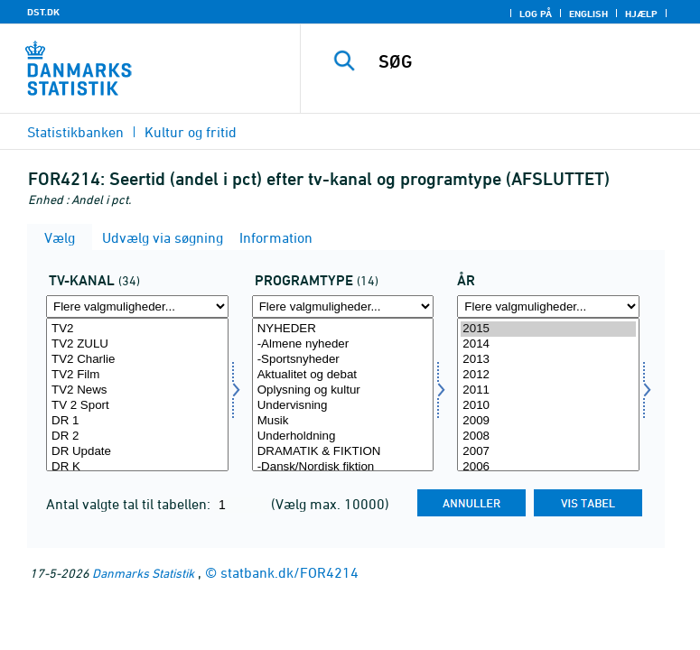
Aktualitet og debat (343, 375)
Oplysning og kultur (343, 390)
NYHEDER (343, 329)
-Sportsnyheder (343, 359)
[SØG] (529, 61)
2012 (548, 375)
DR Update (137, 452)
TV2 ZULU (137, 344)
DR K (137, 467)
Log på (535, 13)
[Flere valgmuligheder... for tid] (548, 306)
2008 (548, 436)
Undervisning (343, 405)
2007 (548, 452)
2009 (548, 421)
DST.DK (43, 11)
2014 (548, 344)
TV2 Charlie (137, 359)
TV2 (137, 329)
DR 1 (137, 421)
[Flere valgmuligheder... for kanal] (137, 306)
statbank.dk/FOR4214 (289, 572)
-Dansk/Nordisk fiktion (343, 467)
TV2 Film (137, 375)
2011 (548, 390)
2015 (548, 329)
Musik (343, 421)
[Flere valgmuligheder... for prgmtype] (343, 306)
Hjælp (641, 13)
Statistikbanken (75, 132)
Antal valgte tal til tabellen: (130, 504)
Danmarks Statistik (143, 572)
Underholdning (343, 436)
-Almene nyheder (343, 344)
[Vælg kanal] (137, 394)
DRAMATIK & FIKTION (343, 452)
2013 (548, 359)
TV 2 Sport (137, 405)
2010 (548, 405)
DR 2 (137, 436)
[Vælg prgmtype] (343, 394)
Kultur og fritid (191, 132)
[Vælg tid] (548, 394)
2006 (548, 467)
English (588, 13)
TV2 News (137, 390)
